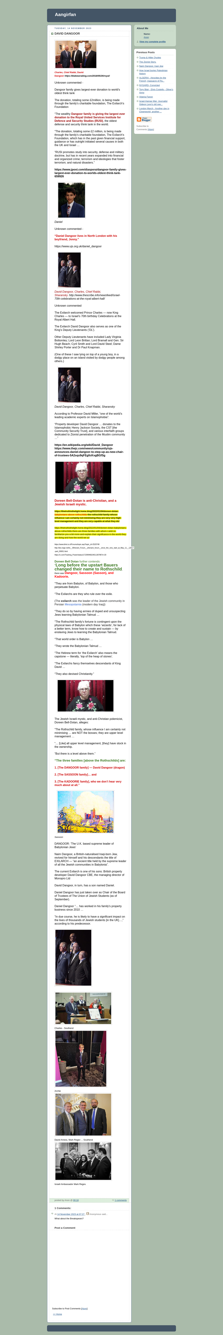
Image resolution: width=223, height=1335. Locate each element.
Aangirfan (65, 14)
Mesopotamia (73, 604)
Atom (84, 1308)
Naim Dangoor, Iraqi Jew (151, 66)
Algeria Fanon (146, 97)
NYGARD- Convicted (149, 85)
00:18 (76, 1200)
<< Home (57, 1314)
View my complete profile (152, 41)
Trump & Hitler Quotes (150, 57)
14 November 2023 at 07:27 (71, 1214)
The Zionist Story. (147, 62)
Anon (146, 37)
